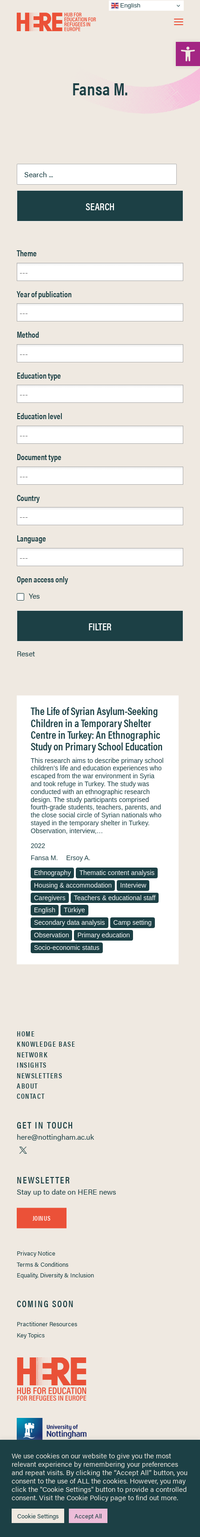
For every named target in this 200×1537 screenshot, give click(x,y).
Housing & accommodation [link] (73, 885)
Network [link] (32, 1054)
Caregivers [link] (50, 898)
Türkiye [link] (74, 910)
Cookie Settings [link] (38, 1515)
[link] (188, 54)
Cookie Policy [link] (87, 1497)
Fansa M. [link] (44, 858)
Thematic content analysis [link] (116, 872)
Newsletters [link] (40, 1075)
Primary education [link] (103, 935)
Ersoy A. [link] (78, 858)
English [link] (44, 910)
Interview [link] (133, 885)
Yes (34, 595)
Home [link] (26, 1033)
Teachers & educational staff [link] (115, 898)
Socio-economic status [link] (67, 947)
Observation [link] (51, 935)
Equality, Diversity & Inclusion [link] (55, 1274)
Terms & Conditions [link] (42, 1264)
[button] (178, 22)
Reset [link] (26, 653)
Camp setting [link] (132, 922)
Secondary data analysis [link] (69, 922)
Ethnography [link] (52, 872)
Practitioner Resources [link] (47, 1323)
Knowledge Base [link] (46, 1043)
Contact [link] (31, 1095)
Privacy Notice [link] (36, 1253)
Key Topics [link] (31, 1334)
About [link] (27, 1085)
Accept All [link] (88, 1515)
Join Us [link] (41, 1218)
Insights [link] (32, 1064)
